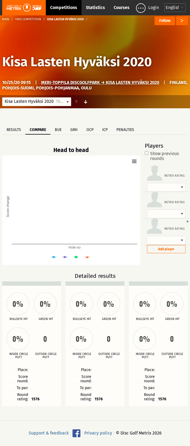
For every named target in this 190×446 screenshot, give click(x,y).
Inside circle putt (18, 355)
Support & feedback (49, 433)
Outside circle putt (46, 355)
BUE (58, 129)
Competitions (63, 7)
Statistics (95, 7)
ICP (105, 129)
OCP (90, 129)
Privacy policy (98, 433)
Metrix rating (174, 175)
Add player (166, 249)
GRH (74, 129)
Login (153, 7)
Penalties (125, 129)
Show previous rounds (162, 156)
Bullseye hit (19, 319)
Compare (38, 129)
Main (5, 19)
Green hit (46, 319)
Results (14, 129)
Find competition (28, 19)
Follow (164, 20)
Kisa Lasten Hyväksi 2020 (77, 62)
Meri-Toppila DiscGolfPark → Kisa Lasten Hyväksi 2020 (100, 82)
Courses (121, 7)
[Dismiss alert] (187, 221)
